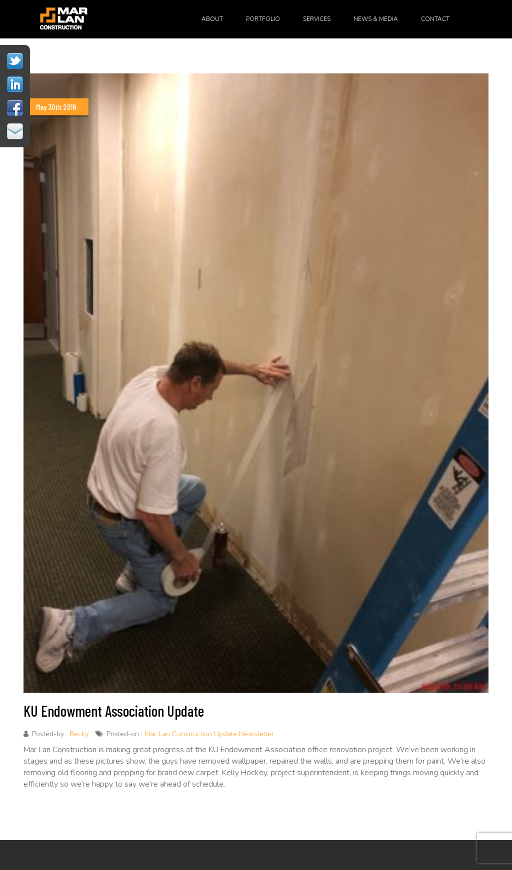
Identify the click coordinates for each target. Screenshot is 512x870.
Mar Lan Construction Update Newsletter (209, 734)
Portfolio (263, 19)
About (212, 19)
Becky (79, 734)
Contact (435, 19)
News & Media (376, 19)
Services (316, 19)
